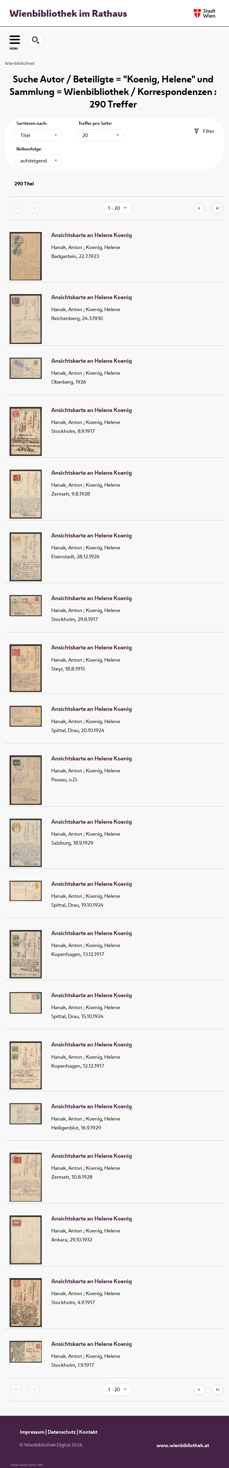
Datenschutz (62, 1432)
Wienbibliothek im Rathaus (68, 13)
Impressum (32, 1432)
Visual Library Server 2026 (26, 1465)
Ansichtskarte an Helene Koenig (91, 235)
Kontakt (88, 1432)
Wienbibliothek (20, 63)
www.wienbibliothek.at (183, 1445)
